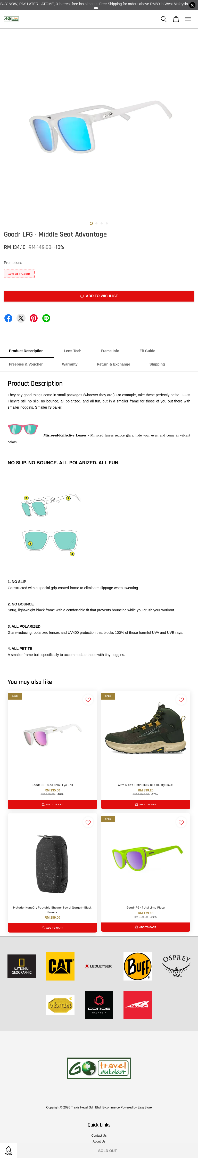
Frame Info (110, 351)
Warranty (69, 364)
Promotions (13, 263)
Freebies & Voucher (26, 364)
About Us (99, 1141)
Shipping (157, 364)
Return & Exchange (113, 364)
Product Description (27, 351)
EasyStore (145, 1107)
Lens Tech (72, 351)
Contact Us (99, 1135)
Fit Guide (146, 351)
